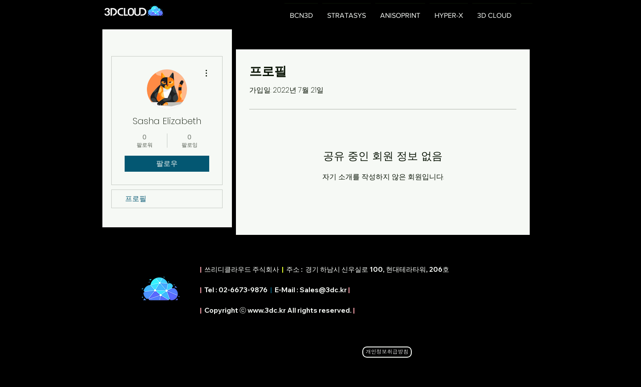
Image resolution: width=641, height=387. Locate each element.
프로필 (135, 199)
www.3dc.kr (266, 310)
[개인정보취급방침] (387, 352)
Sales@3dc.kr (323, 290)
